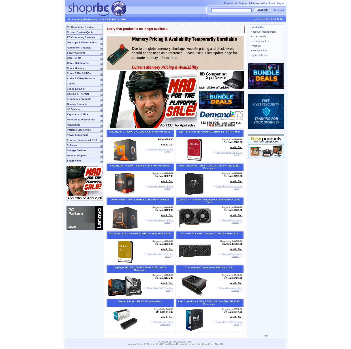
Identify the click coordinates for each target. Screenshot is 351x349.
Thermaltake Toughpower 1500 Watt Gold (209, 267)
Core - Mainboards (78, 63)
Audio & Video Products (81, 78)
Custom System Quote (80, 32)
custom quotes (260, 41)
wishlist (256, 45)
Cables (71, 83)
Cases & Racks (76, 88)
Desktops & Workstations (82, 42)
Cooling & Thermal (78, 94)
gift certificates (259, 55)
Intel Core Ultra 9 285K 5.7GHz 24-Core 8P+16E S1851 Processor (209, 302)
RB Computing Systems (81, 37)
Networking (73, 124)
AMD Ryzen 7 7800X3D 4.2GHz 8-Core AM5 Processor (140, 131)
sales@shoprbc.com (86, 19)
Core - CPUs (74, 58)
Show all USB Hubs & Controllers (163, 323)
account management (263, 31)
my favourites (259, 50)
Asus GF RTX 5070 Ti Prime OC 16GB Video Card (209, 233)
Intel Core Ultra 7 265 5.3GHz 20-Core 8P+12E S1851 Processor (209, 167)
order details (258, 36)
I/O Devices (73, 109)
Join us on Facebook (262, 3)
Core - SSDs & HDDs (79, 73)
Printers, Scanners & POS (82, 140)
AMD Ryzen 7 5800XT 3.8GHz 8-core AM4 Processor (140, 165)
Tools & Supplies (77, 155)
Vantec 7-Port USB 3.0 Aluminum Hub (140, 301)
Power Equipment (77, 135)
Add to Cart (167, 144)
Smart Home (74, 160)
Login (280, 3)
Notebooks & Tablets (79, 47)
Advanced (279, 10)
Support (243, 3)
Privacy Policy (194, 344)
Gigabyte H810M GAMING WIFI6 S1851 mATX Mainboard (140, 268)
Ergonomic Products (79, 99)
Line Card (208, 344)
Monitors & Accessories (81, 119)
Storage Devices (76, 150)
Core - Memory (75, 68)
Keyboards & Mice (77, 114)
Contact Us (230, 3)
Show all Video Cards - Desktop (232, 221)
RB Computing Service (80, 27)
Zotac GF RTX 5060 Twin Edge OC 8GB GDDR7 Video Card (209, 201)
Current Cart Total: (270, 19)
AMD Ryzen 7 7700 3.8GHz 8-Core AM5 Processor (140, 199)
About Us (219, 344)
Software (72, 145)
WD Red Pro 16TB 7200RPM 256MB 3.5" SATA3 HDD (209, 131)
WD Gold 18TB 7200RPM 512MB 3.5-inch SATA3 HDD (140, 233)
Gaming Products (77, 104)
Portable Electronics (79, 129)
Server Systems (76, 52)
